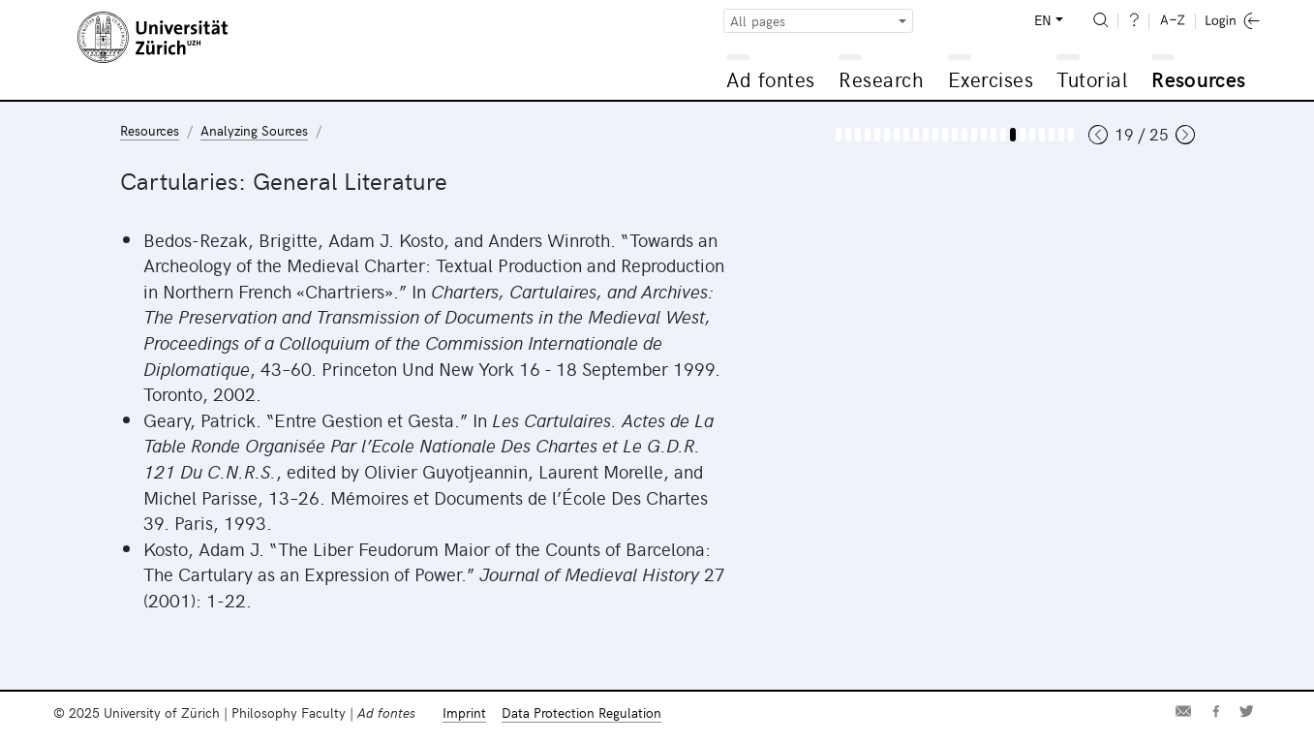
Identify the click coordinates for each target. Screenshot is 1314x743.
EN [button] (1043, 20)
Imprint (464, 712)
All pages (757, 21)
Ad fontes (770, 79)
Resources (1198, 79)
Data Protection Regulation (581, 712)
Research (881, 79)
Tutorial (1091, 79)
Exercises (991, 79)
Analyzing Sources (254, 130)
